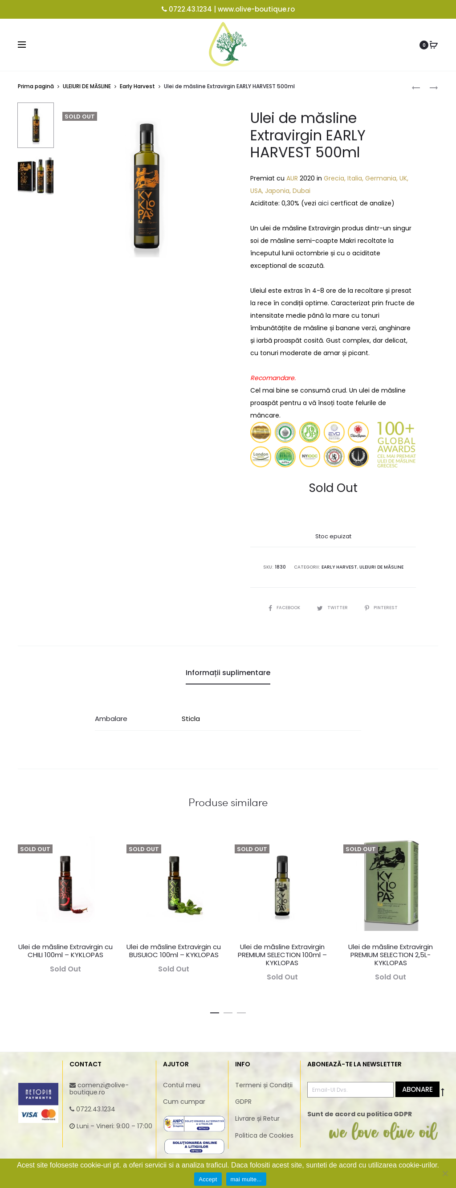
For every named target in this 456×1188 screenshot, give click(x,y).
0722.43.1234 (190, 9)
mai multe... (246, 1179)
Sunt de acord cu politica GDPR (359, 1114)
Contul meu (181, 1084)
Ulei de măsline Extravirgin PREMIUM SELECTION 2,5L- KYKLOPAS (390, 954)
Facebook (285, 607)
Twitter (333, 607)
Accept (208, 1179)
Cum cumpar (184, 1101)
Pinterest (381, 607)
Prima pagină (36, 86)
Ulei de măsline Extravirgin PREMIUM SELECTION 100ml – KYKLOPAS (282, 954)
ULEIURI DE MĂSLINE (87, 86)
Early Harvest (137, 86)
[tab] (228, 673)
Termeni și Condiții (264, 1084)
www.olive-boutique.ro (256, 9)
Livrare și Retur (257, 1118)
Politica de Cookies (264, 1135)
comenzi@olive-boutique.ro (99, 1088)
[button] (214, 1011)
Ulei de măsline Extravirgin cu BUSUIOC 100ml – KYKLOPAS (173, 950)
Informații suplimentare (228, 673)
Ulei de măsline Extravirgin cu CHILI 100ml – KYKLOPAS (65, 950)
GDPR (243, 1101)
